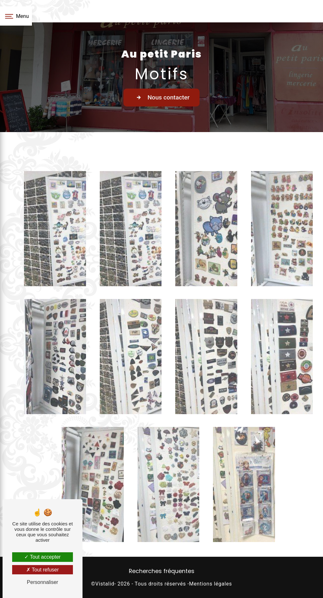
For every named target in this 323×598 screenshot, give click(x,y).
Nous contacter (161, 97)
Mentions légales (210, 584)
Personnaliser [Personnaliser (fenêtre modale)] (42, 582)
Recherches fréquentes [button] (161, 571)
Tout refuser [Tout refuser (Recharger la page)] (42, 569)
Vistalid (104, 584)
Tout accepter (42, 557)
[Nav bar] (16, 16)
